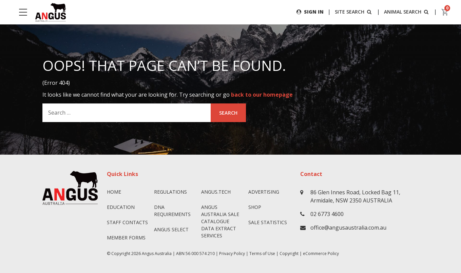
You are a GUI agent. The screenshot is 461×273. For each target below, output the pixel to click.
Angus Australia (157, 253)
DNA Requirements (172, 210)
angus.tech (216, 192)
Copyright (289, 253)
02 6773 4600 (327, 214)
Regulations (170, 192)
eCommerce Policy (321, 253)
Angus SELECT (171, 229)
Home (114, 192)
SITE (354, 11)
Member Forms (126, 237)
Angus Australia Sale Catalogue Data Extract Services (220, 221)
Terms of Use (262, 253)
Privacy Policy (232, 253)
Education (121, 207)
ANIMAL (407, 11)
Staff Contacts (127, 222)
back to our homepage (262, 94)
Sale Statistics (267, 222)
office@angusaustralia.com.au (348, 227)
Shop (254, 207)
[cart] (445, 12)
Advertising (263, 192)
